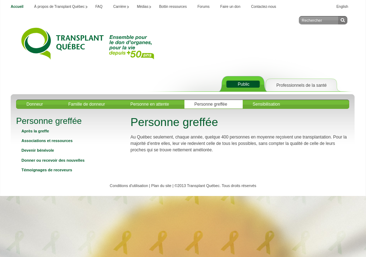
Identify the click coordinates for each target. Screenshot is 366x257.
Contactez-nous (263, 7)
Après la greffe (35, 131)
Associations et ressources (47, 140)
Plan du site (161, 185)
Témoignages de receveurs (46, 170)
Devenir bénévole (37, 150)
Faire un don (230, 7)
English (342, 7)
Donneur (34, 104)
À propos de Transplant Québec (59, 7)
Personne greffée (210, 104)
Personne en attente (149, 104)
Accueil (17, 7)
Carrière (119, 7)
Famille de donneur (86, 104)
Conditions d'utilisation (129, 185)
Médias (142, 7)
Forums (203, 7)
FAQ (99, 7)
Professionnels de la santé (301, 85)
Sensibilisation (266, 104)
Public (243, 84)
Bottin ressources (173, 7)
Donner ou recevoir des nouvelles (53, 160)
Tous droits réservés (239, 185)
